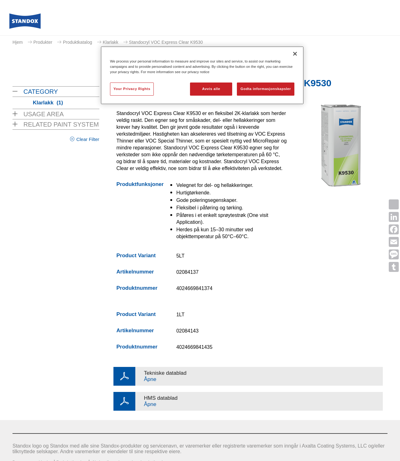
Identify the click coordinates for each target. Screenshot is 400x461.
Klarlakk (110, 42)
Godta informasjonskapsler (265, 89)
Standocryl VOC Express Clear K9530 (166, 42)
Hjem (17, 42)
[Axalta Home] (25, 22)
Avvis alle (211, 89)
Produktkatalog (77, 42)
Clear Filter (87, 139)
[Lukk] (295, 54)
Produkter (42, 42)
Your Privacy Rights (131, 89)
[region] (202, 75)
